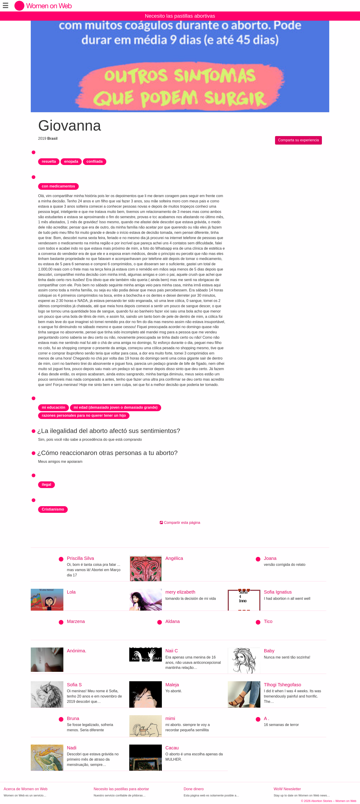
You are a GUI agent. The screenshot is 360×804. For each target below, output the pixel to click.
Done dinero (194, 789)
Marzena (76, 621)
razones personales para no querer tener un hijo (84, 415)
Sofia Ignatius (278, 592)
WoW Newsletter (287, 789)
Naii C (172, 650)
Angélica (174, 558)
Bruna (73, 718)
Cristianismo (53, 509)
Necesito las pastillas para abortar (121, 789)
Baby (269, 650)
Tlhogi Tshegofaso (282, 684)
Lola (71, 592)
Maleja (172, 684)
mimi (170, 718)
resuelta (49, 161)
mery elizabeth (180, 592)
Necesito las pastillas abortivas (180, 16)
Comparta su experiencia (298, 140)
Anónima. (77, 650)
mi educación (53, 407)
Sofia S (74, 684)
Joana (270, 558)
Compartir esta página (180, 523)
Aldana (173, 621)
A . (266, 718)
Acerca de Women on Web (26, 789)
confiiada (95, 161)
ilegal (46, 484)
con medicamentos (58, 186)
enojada (71, 161)
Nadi (71, 747)
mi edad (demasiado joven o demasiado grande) (116, 407)
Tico (268, 621)
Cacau (172, 747)
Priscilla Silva (80, 558)
